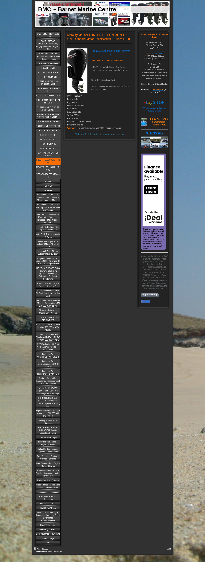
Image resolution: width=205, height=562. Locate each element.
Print (37, 549)
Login (169, 548)
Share (145, 301)
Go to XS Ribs (154, 133)
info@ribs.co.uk (155, 53)
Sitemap (45, 549)
